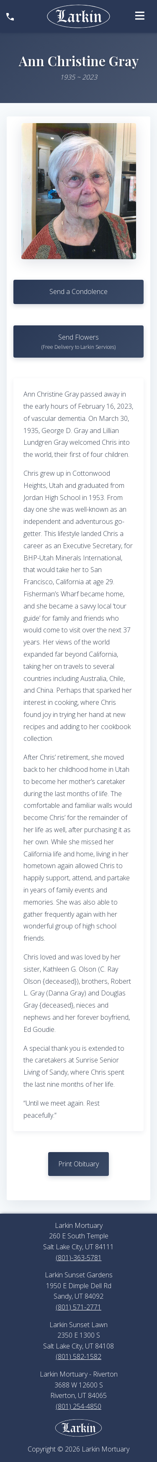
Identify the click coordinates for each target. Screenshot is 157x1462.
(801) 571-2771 (78, 1307)
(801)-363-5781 (79, 1257)
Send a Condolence (78, 291)
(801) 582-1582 (78, 1356)
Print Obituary (78, 1163)
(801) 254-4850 (78, 1406)
